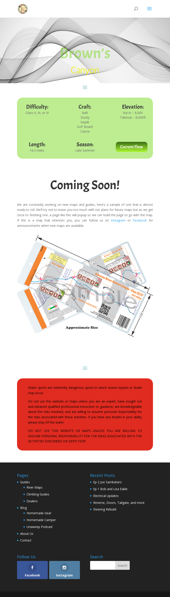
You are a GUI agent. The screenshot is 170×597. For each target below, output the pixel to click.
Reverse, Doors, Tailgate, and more (119, 503)
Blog (23, 508)
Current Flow (131, 147)
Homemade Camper (41, 520)
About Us (26, 534)
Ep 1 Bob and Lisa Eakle (110, 489)
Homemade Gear (39, 513)
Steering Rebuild (104, 509)
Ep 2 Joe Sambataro (107, 482)
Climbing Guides (38, 494)
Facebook (140, 220)
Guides (25, 482)
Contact (25, 540)
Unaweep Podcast (40, 527)
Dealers (32, 501)
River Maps (34, 487)
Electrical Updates (106, 496)
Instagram (118, 220)
